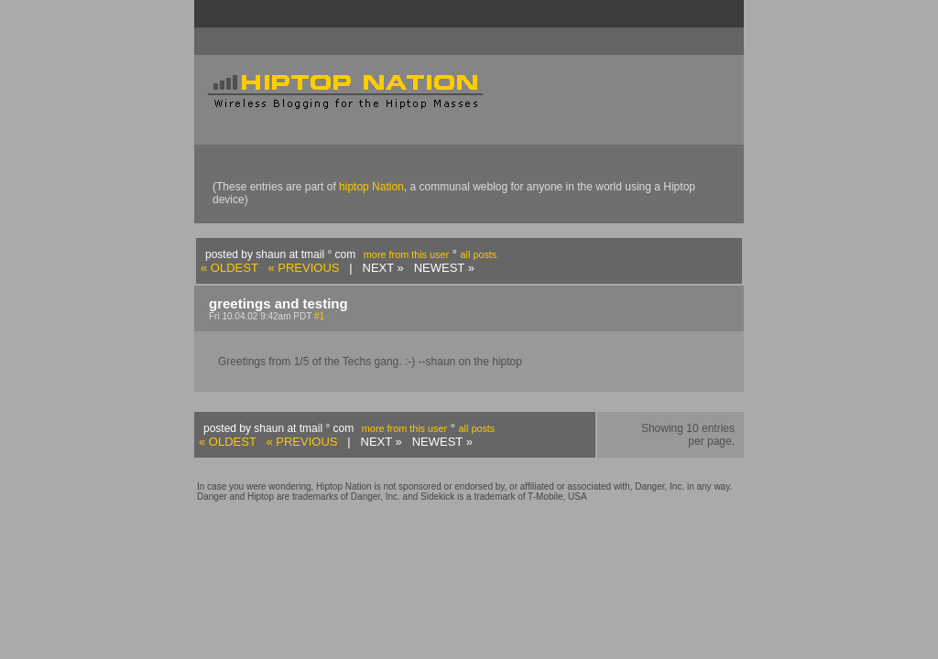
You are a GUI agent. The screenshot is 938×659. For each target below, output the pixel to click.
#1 (319, 316)
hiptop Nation (371, 186)
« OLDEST (229, 268)
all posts (479, 254)
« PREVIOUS (303, 268)
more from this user (406, 254)
